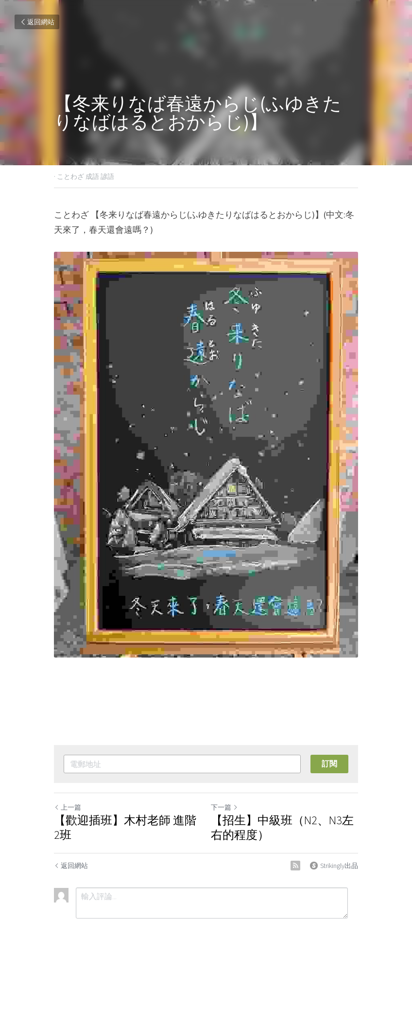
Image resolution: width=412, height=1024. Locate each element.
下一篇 (224, 807)
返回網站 (36, 21)
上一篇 (67, 807)
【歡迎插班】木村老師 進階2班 (125, 827)
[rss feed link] (295, 865)
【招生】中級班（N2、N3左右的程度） (282, 827)
